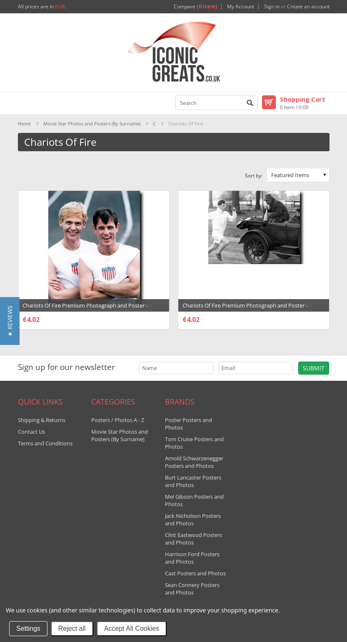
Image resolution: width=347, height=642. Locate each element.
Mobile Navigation (25, 103)
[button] (10, 321)
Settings (28, 628)
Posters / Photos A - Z (117, 420)
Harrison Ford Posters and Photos (192, 557)
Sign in (272, 7)
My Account (240, 7)
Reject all (72, 628)
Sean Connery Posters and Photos (192, 588)
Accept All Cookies (132, 628)
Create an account (308, 7)
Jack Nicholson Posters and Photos (193, 519)
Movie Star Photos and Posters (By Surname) (91, 123)
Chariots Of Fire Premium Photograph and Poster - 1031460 (84, 309)
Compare (195, 7)
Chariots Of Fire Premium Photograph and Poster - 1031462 (244, 309)
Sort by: (253, 175)
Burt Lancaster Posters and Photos (193, 481)
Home (24, 123)
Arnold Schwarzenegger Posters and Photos (194, 462)
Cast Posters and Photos (195, 573)
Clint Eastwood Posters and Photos (193, 538)
